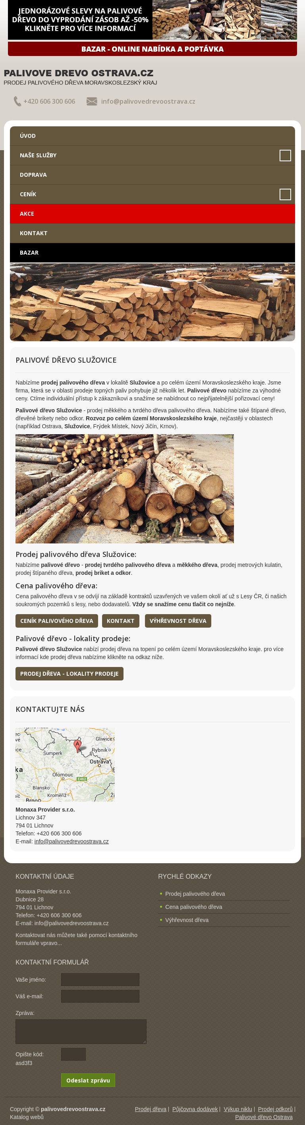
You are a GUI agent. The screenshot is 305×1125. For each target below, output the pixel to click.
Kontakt (34, 233)
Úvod (28, 135)
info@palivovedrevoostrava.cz (148, 101)
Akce (27, 213)
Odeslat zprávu (88, 1080)
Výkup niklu (238, 1109)
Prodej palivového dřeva (195, 894)
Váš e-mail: (29, 996)
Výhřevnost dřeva (178, 620)
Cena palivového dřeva (193, 907)
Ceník (28, 194)
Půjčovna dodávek (195, 1109)
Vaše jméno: (30, 979)
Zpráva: (24, 1013)
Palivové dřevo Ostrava (264, 1117)
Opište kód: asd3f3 (29, 1058)
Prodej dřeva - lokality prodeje (69, 673)
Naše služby (38, 155)
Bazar (29, 252)
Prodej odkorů (275, 1109)
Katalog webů (27, 1117)
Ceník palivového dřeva (56, 620)
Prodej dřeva (150, 1109)
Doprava (33, 174)
